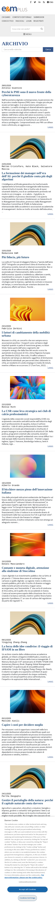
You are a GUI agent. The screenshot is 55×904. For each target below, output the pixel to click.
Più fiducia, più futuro (15, 257)
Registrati (38, 21)
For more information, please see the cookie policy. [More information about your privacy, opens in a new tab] (24, 876)
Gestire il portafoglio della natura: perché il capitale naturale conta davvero (27, 802)
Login (28, 21)
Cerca (48, 49)
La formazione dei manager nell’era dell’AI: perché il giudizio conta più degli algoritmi (27, 176)
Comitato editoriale (22, 17)
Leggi (50, 127)
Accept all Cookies (27, 889)
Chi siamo (6, 17)
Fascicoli (20, 21)
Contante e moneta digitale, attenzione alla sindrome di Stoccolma (25, 569)
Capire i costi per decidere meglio (22, 724)
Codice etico (8, 21)
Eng (50, 2)
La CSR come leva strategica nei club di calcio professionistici (26, 412)
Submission (39, 17)
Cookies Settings (27, 898)
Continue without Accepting (27, 882)
